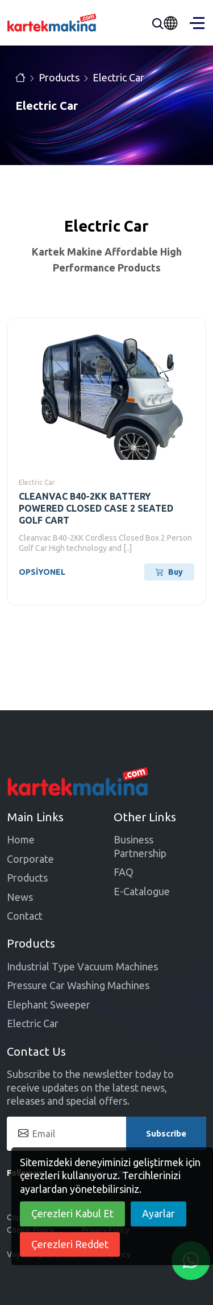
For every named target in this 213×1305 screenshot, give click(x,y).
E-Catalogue (142, 891)
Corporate (30, 858)
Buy (169, 572)
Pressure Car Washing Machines (78, 985)
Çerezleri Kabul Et (72, 1213)
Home (21, 839)
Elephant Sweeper (48, 1004)
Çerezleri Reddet (69, 1244)
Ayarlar (158, 1213)
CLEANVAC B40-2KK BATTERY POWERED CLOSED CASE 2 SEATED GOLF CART (96, 508)
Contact (25, 915)
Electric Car (118, 77)
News (20, 897)
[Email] (106, 1134)
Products (59, 77)
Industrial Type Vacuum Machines (82, 966)
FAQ (123, 872)
